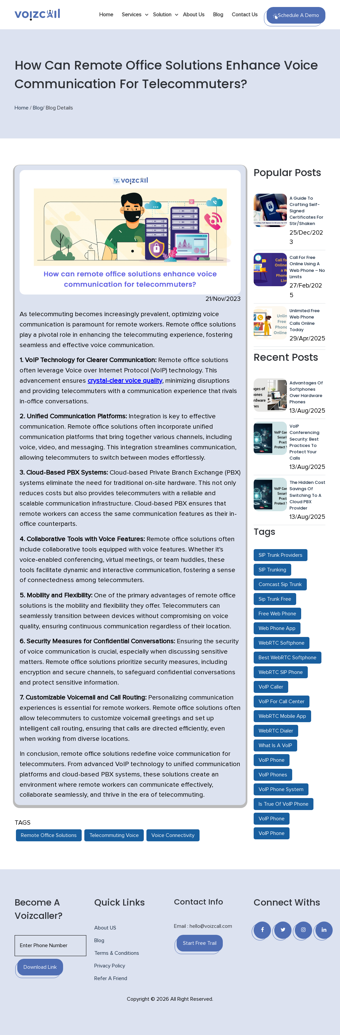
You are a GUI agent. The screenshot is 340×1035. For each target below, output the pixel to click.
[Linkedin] (324, 930)
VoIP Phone (272, 760)
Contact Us (245, 14)
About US (105, 928)
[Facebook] (262, 930)
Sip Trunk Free (275, 599)
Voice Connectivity (173, 835)
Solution (162, 14)
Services (131, 14)
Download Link (40, 967)
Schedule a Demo (296, 16)
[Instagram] (303, 930)
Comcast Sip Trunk (280, 584)
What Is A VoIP (275, 745)
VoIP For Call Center (281, 701)
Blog (218, 14)
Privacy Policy (109, 965)
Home (106, 14)
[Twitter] (283, 930)
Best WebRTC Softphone (287, 657)
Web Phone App (277, 628)
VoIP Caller (271, 687)
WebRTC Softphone (281, 643)
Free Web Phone (277, 613)
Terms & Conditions (116, 953)
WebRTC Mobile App (282, 716)
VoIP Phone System (281, 789)
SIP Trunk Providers (280, 555)
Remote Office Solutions (49, 835)
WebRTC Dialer (276, 730)
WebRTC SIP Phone (281, 672)
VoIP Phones (273, 774)
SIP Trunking (272, 569)
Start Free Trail (199, 943)
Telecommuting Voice (114, 835)
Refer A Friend (110, 978)
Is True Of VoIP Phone (283, 804)
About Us (194, 14)
